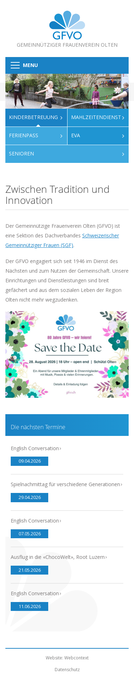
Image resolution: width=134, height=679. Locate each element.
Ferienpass (23, 135)
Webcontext (76, 658)
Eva (75, 135)
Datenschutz (67, 670)
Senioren (21, 153)
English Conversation (35, 448)
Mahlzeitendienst (96, 117)
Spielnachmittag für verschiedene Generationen (65, 484)
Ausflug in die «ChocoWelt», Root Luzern (58, 557)
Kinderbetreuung (33, 117)
